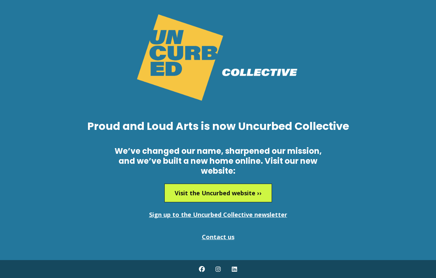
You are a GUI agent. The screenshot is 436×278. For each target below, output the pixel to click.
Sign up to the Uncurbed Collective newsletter (218, 215)
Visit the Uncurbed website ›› (218, 193)
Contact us (218, 237)
